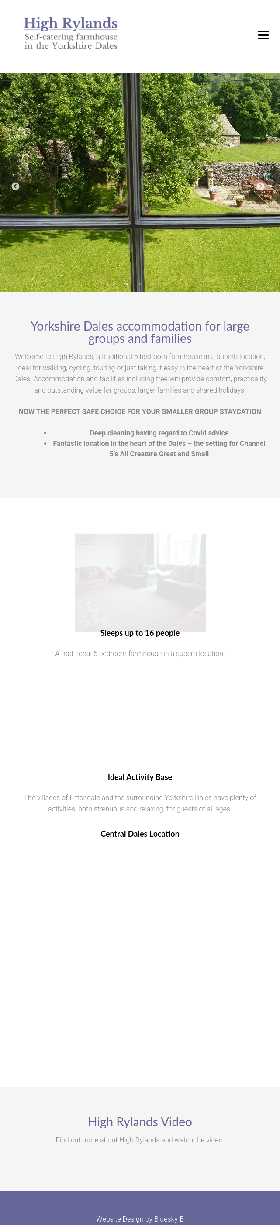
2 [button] (127, 288)
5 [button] (166, 288)
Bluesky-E (169, 1219)
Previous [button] (15, 187)
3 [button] (140, 288)
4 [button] (153, 288)
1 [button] (114, 288)
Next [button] (260, 187)
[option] (140, 182)
